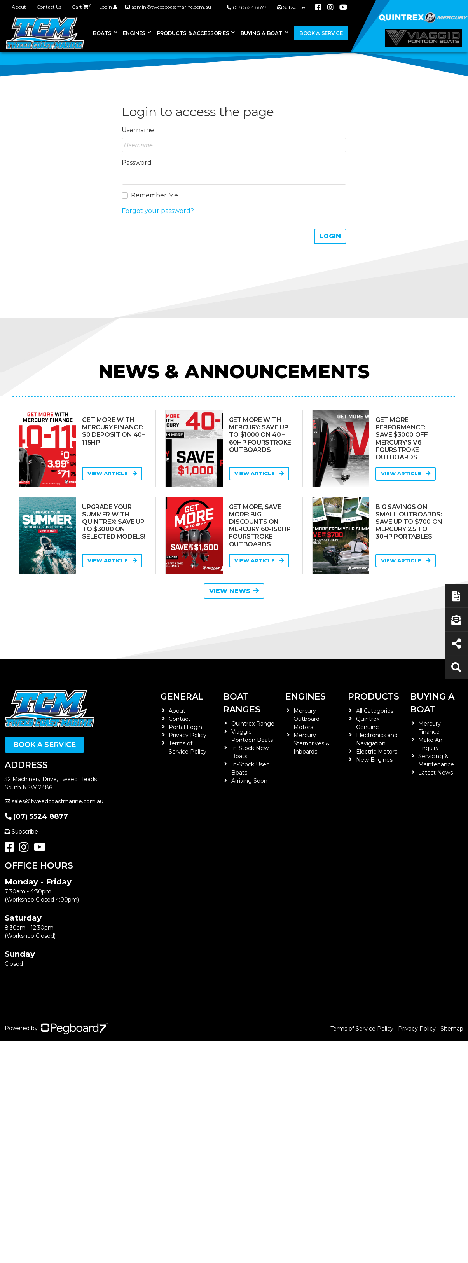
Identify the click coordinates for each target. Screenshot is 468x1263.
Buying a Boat (262, 33)
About (19, 7)
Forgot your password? (158, 211)
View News (234, 591)
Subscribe (21, 831)
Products (373, 696)
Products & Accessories (193, 33)
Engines (134, 33)
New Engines (374, 759)
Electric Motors (376, 751)
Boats (102, 33)
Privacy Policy (187, 735)
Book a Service (320, 33)
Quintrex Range (252, 723)
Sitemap (451, 1028)
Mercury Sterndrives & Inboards (311, 743)
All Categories (374, 710)
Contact (179, 718)
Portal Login (185, 727)
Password (137, 162)
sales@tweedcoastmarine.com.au (54, 801)
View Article (112, 473)
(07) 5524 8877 (36, 816)
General (182, 696)
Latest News (435, 772)
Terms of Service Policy (361, 1028)
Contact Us (49, 7)
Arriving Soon (249, 780)
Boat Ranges (241, 703)
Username (138, 130)
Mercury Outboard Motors (306, 719)
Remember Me (154, 195)
